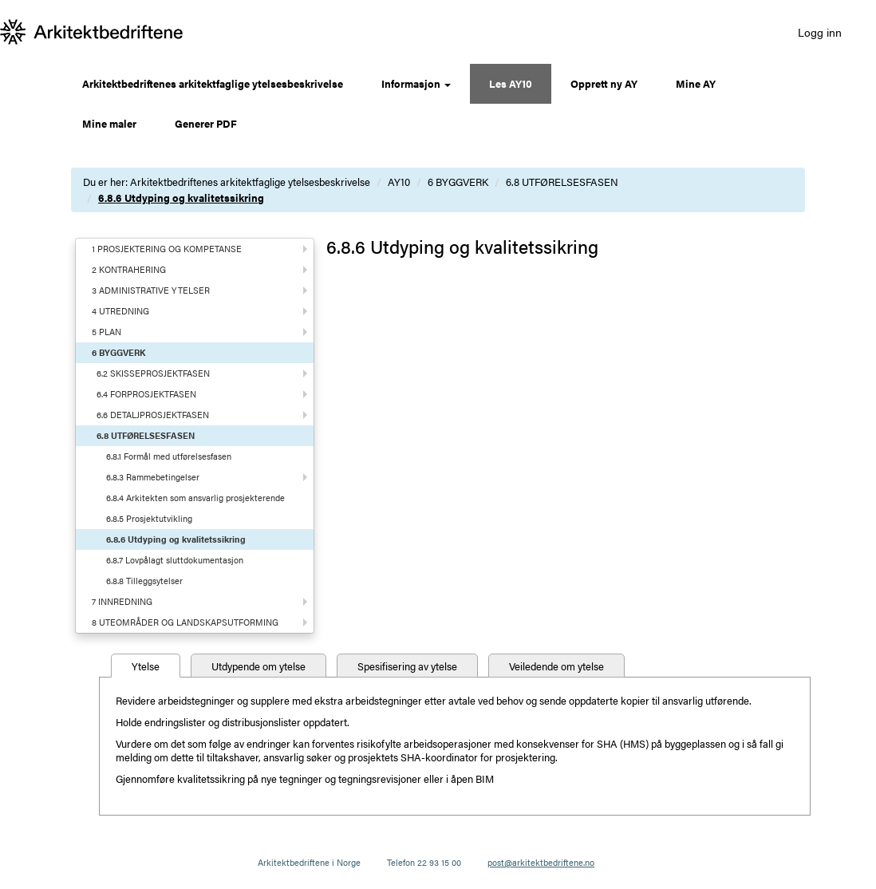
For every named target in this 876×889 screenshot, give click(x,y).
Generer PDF (206, 123)
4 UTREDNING (120, 311)
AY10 (399, 181)
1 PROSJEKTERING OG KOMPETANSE (167, 249)
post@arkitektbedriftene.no (540, 862)
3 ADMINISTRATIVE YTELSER (151, 290)
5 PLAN (106, 332)
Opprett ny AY (603, 83)
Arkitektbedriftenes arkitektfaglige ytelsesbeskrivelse (212, 83)
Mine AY (696, 83)
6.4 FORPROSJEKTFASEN (146, 394)
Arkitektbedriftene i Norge (309, 862)
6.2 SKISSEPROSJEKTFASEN (153, 373)
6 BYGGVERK (458, 181)
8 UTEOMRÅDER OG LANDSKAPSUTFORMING (185, 622)
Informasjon (416, 83)
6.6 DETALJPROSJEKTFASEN (153, 415)
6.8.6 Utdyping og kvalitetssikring (181, 197)
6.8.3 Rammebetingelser (152, 477)
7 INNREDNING (122, 601)
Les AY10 (510, 83)
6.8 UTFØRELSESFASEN (562, 181)
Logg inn (820, 32)
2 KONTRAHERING (129, 269)
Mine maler (109, 123)
